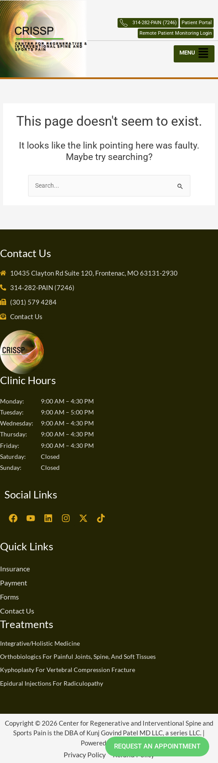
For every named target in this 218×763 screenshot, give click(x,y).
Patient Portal (197, 22)
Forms (9, 596)
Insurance (15, 568)
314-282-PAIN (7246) (148, 22)
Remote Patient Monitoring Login (175, 33)
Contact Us (17, 611)
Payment (13, 582)
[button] (195, 51)
